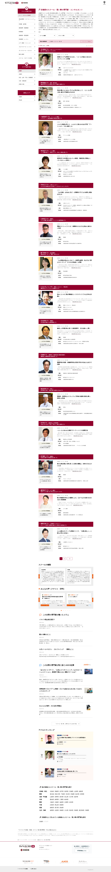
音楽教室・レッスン (23, 39)
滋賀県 (61, 802)
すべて (20, 15)
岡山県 (57, 805)
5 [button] (70, 611)
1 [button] (61, 611)
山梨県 (52, 796)
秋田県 (66, 791)
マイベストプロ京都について (46, 845)
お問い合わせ (33, 868)
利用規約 (42, 847)
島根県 (61, 805)
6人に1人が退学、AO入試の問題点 (50, 706)
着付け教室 (21, 54)
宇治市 (20, 100)
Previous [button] (39, 576)
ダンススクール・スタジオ (25, 50)
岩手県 (61, 791)
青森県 (57, 791)
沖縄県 (87, 810)
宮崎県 (76, 810)
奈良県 (71, 802)
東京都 (52, 794)
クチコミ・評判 (61, 35)
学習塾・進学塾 (22, 24)
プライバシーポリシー (44, 849)
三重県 (61, 799)
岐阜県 (66, 799)
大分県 (66, 810)
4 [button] (68, 611)
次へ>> (91, 45)
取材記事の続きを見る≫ (76, 64)
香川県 (57, 807)
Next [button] (92, 576)
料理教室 (21, 31)
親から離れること (45, 634)
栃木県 (77, 794)
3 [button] (66, 611)
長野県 (57, 796)
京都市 (41, 821)
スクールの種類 (43, 35)
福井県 (76, 796)
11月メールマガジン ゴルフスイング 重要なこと (56, 649)
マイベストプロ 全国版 (23, 868)
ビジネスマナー (44, 676)
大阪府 (52, 802)
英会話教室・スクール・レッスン (26, 19)
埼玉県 (68, 794)
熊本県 (71, 810)
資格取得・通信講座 (23, 35)
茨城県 (72, 794)
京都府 (57, 802)
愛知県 (52, 799)
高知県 (61, 807)
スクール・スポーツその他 (25, 58)
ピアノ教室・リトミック (25, 43)
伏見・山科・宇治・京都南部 (26, 77)
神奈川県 (57, 794)
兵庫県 (66, 802)
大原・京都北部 (22, 80)
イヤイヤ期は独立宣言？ (47, 619)
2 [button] (63, 611)
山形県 (76, 791)
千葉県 (63, 794)
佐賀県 (57, 810)
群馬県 (82, 794)
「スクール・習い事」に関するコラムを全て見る (66, 723)
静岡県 (57, 799)
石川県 (71, 796)
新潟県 (61, 796)
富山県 (66, 796)
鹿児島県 (81, 810)
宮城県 (71, 791)
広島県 (52, 805)
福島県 (81, 791)
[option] (53, 576)
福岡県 (52, 810)
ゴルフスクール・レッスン (25, 46)
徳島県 (52, 807)
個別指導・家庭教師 (23, 27)
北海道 (52, 791)
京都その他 (21, 84)
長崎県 (61, 810)
